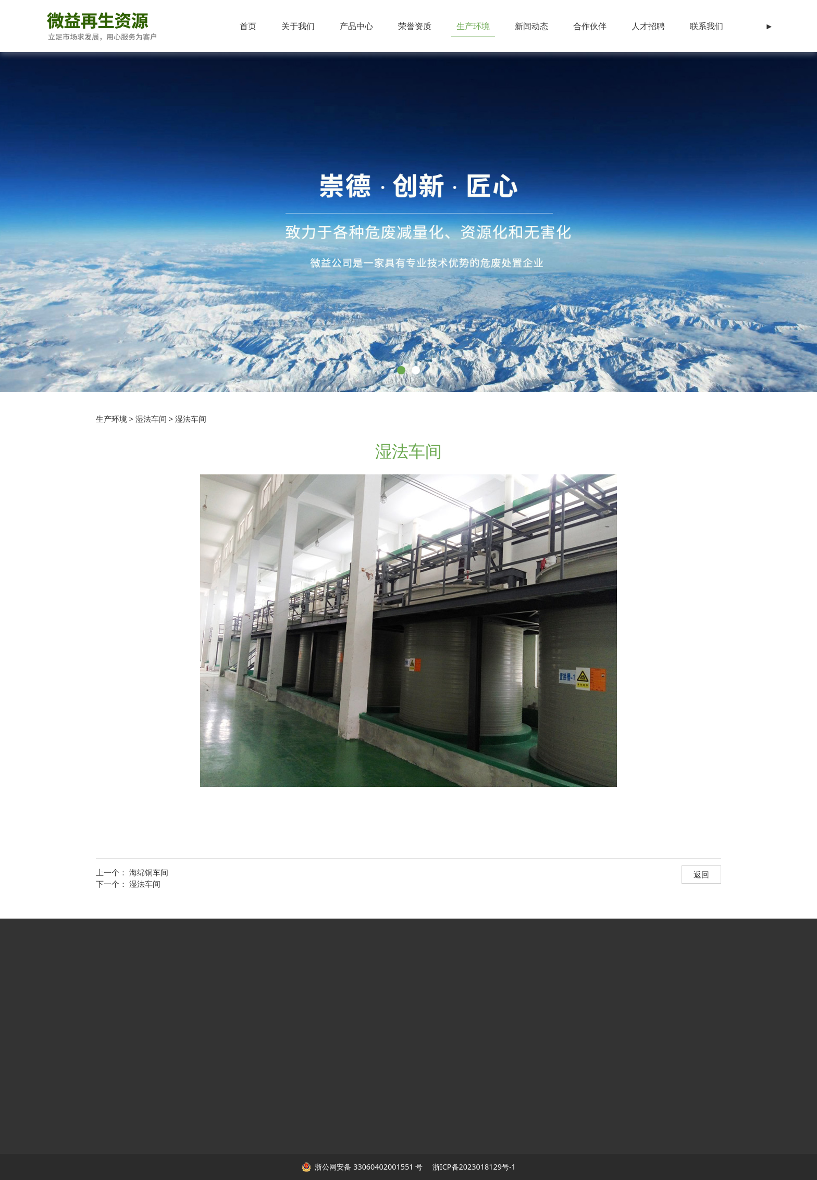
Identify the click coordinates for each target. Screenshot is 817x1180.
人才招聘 (648, 26)
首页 (248, 26)
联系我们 (706, 26)
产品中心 (356, 26)
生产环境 (473, 26)
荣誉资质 (414, 26)
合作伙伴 (589, 26)
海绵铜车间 (148, 872)
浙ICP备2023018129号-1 (473, 1167)
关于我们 (298, 26)
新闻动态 (531, 26)
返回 (701, 874)
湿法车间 (151, 418)
